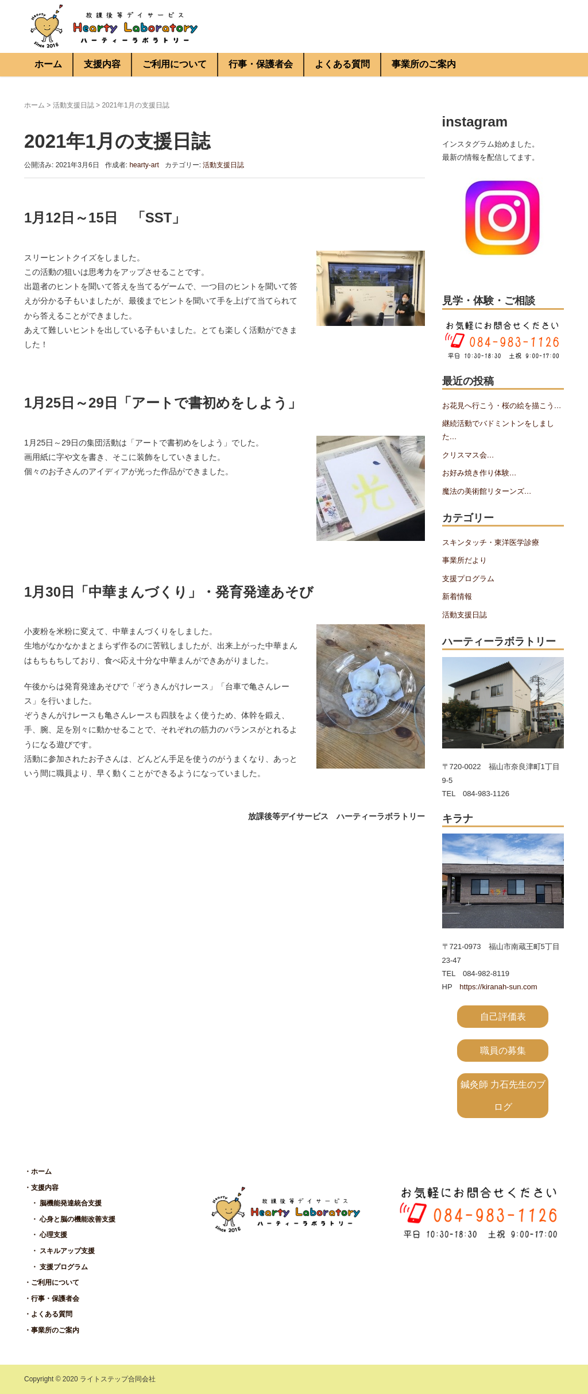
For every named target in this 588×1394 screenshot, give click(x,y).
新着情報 (457, 596)
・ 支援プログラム (56, 1267)
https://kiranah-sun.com (498, 986)
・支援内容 (41, 1188)
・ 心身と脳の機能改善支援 (69, 1219)
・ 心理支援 (45, 1235)
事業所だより (464, 560)
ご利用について (174, 64)
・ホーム (38, 1172)
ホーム (48, 64)
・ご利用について (51, 1282)
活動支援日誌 (73, 105)
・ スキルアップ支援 (59, 1251)
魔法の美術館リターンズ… (487, 491)
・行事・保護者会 (51, 1299)
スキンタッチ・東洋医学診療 (490, 542)
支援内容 (102, 64)
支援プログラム (468, 578)
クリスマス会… (468, 455)
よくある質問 (342, 64)
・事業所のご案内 (51, 1330)
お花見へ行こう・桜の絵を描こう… (502, 405)
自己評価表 (503, 1017)
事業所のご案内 (424, 64)
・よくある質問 (48, 1314)
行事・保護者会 (261, 64)
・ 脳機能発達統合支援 (63, 1203)
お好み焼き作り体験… (479, 472)
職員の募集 (503, 1050)
